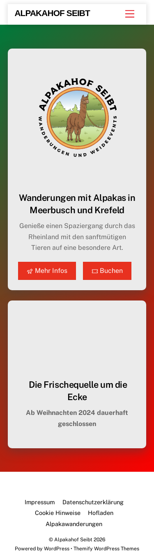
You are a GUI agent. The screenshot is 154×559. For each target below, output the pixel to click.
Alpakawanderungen (74, 523)
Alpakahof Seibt (73, 539)
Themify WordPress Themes (106, 548)
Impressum (40, 501)
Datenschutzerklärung (93, 501)
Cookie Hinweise (57, 512)
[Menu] (130, 14)
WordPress (56, 548)
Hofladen (100, 512)
